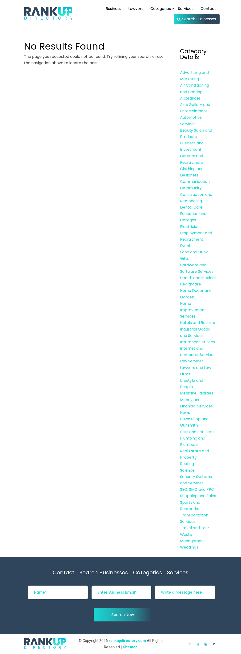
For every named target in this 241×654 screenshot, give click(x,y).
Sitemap (130, 647)
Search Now (122, 614)
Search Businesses (199, 19)
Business (113, 8)
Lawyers (135, 8)
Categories (160, 8)
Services (185, 8)
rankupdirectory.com (127, 640)
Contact (208, 8)
